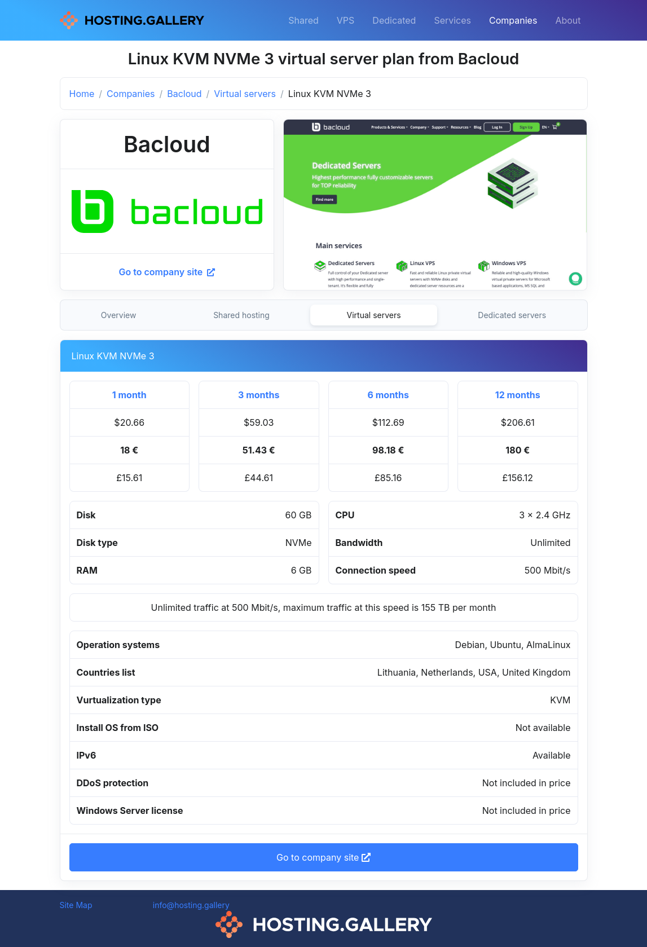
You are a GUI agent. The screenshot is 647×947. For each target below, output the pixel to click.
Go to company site (166, 272)
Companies (513, 20)
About (567, 20)
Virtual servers (245, 93)
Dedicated (394, 20)
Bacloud (184, 93)
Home (82, 93)
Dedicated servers (512, 315)
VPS (346, 20)
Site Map (76, 905)
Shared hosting (241, 315)
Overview (119, 315)
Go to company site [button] (323, 857)
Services (452, 20)
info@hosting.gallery (191, 905)
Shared (303, 20)
